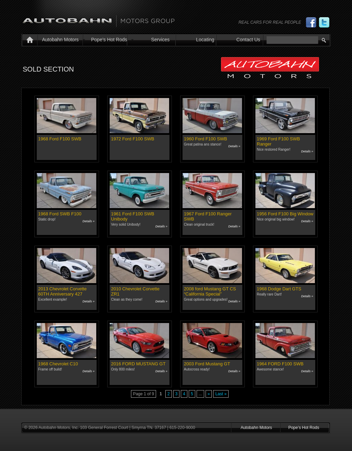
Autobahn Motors (60, 39)
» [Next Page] (209, 393)
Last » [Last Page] (221, 393)
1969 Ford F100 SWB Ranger (278, 141)
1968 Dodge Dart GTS (279, 288)
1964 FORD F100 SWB (280, 363)
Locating (205, 39)
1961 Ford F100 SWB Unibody (132, 216)
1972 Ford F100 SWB (132, 138)
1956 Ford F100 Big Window (285, 213)
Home (28, 40)
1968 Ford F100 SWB (59, 138)
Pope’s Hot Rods (109, 39)
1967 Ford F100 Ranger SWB (208, 216)
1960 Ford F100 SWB (205, 138)
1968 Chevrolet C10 (58, 363)
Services (160, 39)
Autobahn (98, 18)
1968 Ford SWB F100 (59, 213)
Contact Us (248, 39)
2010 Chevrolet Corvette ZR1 (135, 291)
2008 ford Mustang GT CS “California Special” (210, 291)
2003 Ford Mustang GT (207, 363)
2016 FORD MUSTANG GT (138, 363)
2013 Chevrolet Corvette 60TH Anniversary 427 (62, 291)
